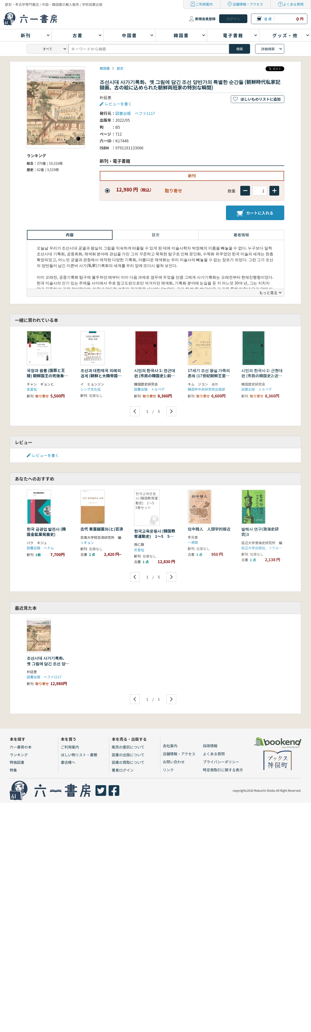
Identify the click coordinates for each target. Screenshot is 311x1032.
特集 (13, 770)
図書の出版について (128, 754)
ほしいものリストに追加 (261, 99)
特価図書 (17, 762)
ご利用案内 (204, 4)
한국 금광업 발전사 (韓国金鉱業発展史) (46, 531)
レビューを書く (118, 104)
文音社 (139, 549)
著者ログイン (123, 770)
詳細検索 (268, 48)
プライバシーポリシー (221, 761)
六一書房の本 (21, 746)
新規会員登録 (205, 18)
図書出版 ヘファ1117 (135, 113)
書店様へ (68, 762)
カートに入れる (255, 212)
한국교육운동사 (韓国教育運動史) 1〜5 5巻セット (154, 536)
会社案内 (170, 745)
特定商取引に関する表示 (223, 769)
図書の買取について (128, 762)
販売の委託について (128, 746)
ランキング (19, 754)
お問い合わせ (174, 761)
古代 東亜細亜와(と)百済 (101, 529)
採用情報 (210, 745)
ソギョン (87, 542)
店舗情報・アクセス (248, 4)
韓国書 (105, 68)
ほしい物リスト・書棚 (79, 754)
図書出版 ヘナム (40, 547)
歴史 (120, 68)
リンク (168, 769)
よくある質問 (293, 4)
